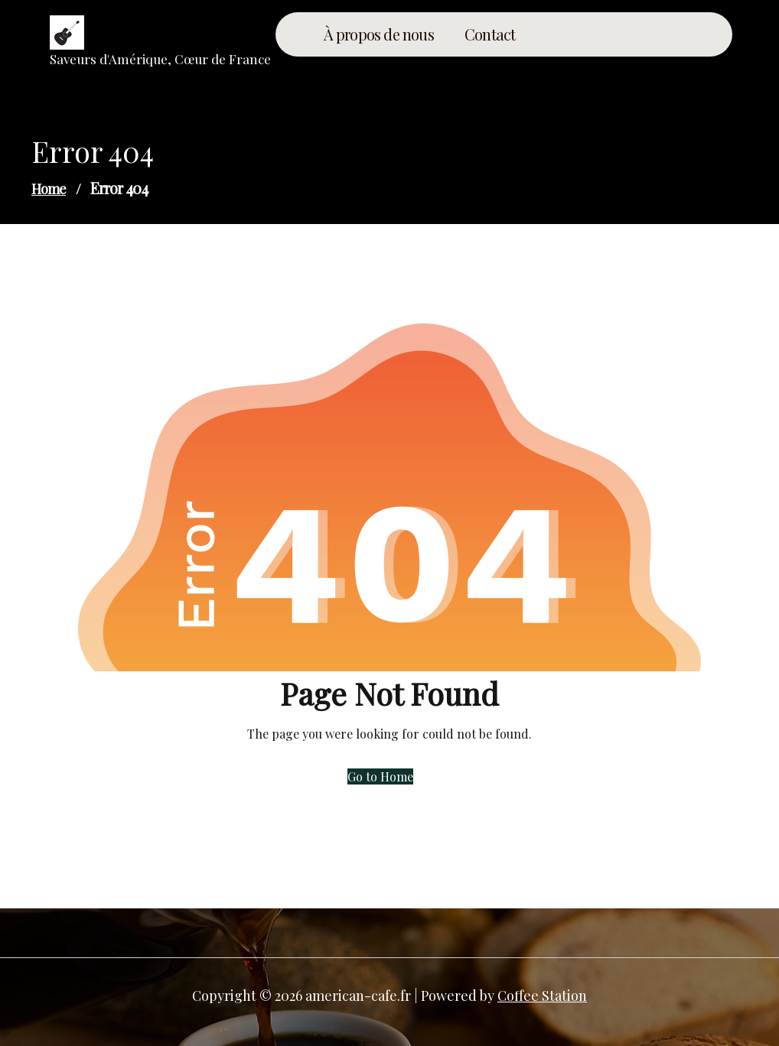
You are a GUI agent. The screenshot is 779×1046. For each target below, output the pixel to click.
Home (48, 189)
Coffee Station (542, 995)
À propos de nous (379, 34)
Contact (489, 34)
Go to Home (380, 776)
